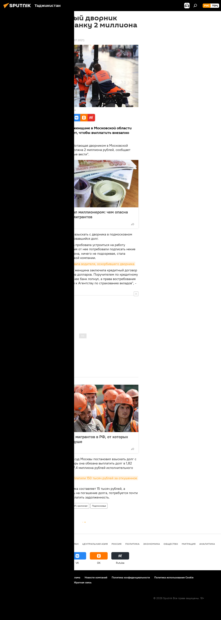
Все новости (35, 505)
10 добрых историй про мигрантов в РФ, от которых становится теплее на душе (79, 439)
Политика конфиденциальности (131, 577)
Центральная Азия (95, 543)
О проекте (10, 577)
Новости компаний (96, 577)
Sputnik (34, 110)
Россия (49, 505)
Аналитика (207, 543)
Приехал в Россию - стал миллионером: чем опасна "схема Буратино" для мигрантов (79, 214)
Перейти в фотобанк (65, 110)
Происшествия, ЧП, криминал (72, 505)
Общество (171, 543)
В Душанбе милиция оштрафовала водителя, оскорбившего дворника (81, 264)
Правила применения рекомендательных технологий (36, 582)
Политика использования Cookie (174, 577)
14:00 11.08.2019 (36, 40)
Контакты (26, 577)
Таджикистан (69, 543)
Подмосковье (99, 505)
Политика (132, 543)
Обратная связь (82, 582)
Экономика (151, 543)
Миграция (189, 543)
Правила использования (51, 577)
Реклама (75, 577)
